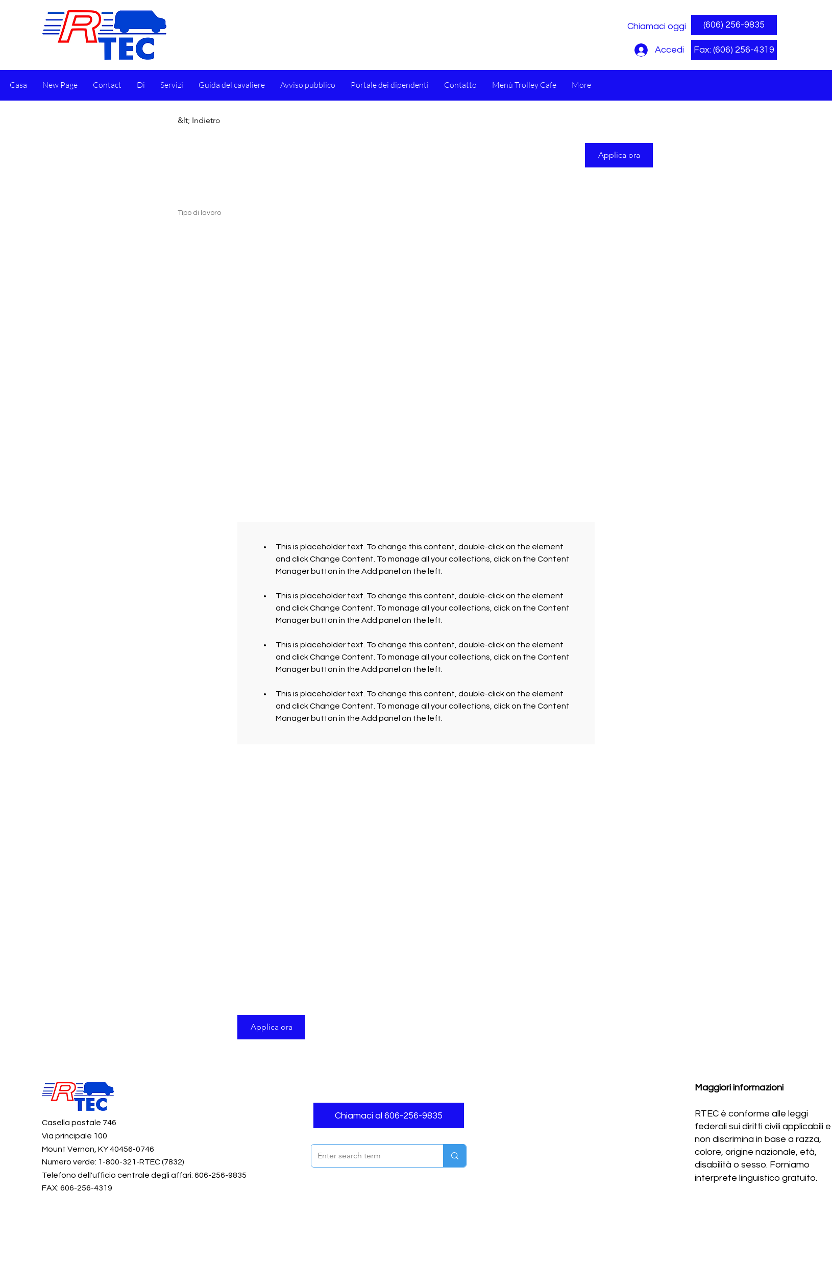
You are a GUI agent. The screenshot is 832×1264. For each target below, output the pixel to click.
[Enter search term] (369, 1156)
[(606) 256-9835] (734, 25)
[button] (734, 50)
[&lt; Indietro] (214, 121)
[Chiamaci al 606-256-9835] (388, 1115)
